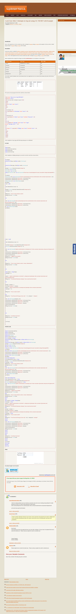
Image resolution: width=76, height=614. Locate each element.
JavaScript (30, 15)
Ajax (17, 15)
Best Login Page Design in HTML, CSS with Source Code (16, 604)
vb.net (37, 44)
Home (7, 15)
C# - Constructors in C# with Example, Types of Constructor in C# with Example (20, 607)
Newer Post (6, 579)
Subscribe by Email (33, 486)
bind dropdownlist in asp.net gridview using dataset (38, 51)
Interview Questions (63, 15)
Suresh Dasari (12, 513)
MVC (55, 15)
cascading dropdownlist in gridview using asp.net (28, 52)
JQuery (40, 15)
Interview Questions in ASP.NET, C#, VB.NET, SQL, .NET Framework (18, 584)
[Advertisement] (30, 223)
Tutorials (72, 15)
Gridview (23, 15)
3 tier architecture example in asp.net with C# (14, 595)
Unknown (11, 545)
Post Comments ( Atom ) (14, 581)
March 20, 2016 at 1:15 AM (14, 551)
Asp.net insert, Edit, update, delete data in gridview (15, 590)
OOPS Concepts (47, 15)
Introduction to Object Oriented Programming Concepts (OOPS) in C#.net (18, 592)
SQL (36, 15)
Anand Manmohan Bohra (14, 500)
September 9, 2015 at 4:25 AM (15, 542)
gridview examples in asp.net (22, 51)
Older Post (47, 579)
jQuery (6, 55)
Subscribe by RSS (19, 486)
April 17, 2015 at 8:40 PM (14, 511)
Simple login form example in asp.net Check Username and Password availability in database (22, 587)
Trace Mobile (9, 17)
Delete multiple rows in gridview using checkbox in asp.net (19, 54)
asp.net (31, 44)
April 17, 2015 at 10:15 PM (14, 523)
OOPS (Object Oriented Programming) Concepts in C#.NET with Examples (19, 598)
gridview (43, 54)
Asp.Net (12, 15)
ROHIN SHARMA (12, 525)
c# (35, 44)
